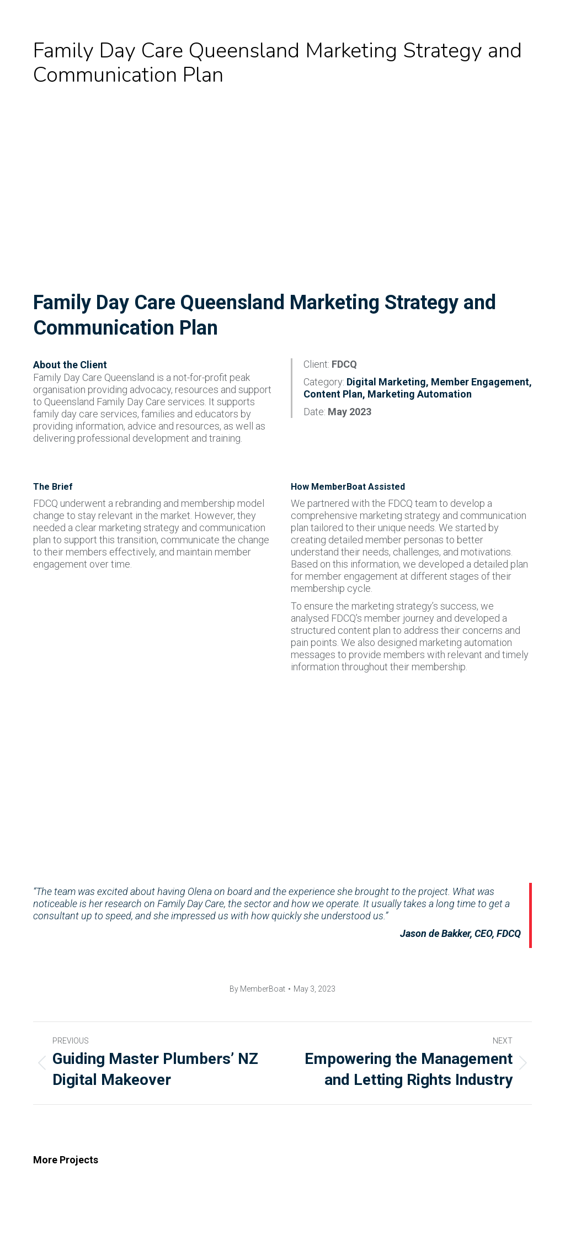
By (257, 988)
